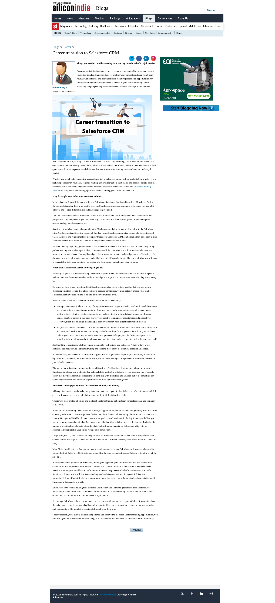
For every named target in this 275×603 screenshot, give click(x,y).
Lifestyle (208, 26)
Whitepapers (133, 18)
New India (150, 33)
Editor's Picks (71, 33)
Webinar (99, 18)
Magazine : (66, 26)
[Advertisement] (105, 560)
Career (139, 33)
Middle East (195, 26)
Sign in (211, 10)
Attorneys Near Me (126, 595)
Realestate (171, 26)
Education (133, 26)
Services (120, 26)
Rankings (115, 18)
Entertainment (164, 33)
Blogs (148, 18)
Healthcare (106, 26)
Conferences (165, 18)
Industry (93, 26)
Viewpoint (84, 18)
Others (179, 33)
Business (117, 33)
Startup (159, 26)
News (70, 18)
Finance (128, 33)
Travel (217, 26)
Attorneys (58, 597)
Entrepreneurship (102, 33)
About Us (183, 18)
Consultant (147, 26)
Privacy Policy (108, 594)
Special (183, 26)
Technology (81, 26)
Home (58, 18)
